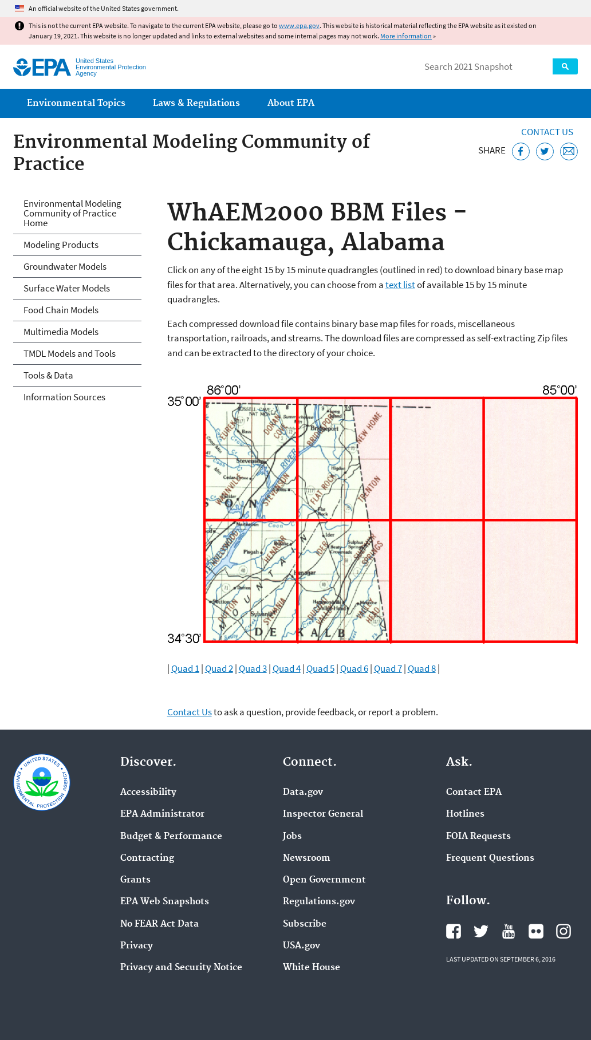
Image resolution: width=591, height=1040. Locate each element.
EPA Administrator (162, 814)
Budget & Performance (171, 837)
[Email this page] (569, 151)
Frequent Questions (490, 858)
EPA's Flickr (536, 931)
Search (565, 66)
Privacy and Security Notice (181, 968)
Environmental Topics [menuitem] (76, 103)
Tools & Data (48, 375)
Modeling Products (60, 244)
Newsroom (306, 858)
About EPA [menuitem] (290, 103)
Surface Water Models (66, 288)
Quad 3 (253, 668)
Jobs (292, 837)
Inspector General (323, 814)
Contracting (147, 858)
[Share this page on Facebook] (521, 151)
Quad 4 (287, 668)
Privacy (136, 946)
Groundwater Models (65, 266)
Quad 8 (422, 668)
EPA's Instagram (563, 931)
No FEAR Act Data (159, 924)
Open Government (324, 880)
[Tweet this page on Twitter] (545, 151)
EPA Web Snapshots (164, 902)
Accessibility (148, 792)
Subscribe (304, 924)
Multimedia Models (60, 331)
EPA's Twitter (481, 931)
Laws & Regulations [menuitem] (196, 103)
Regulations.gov (319, 902)
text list (400, 284)
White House (311, 968)
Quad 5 (320, 668)
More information (406, 35)
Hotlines (465, 814)
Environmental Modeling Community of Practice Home (72, 213)
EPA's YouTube (508, 931)
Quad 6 (354, 668)
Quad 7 (388, 668)
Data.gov (303, 792)
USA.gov (301, 946)
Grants (135, 880)
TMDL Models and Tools (69, 353)
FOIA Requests (478, 837)
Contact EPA (474, 792)
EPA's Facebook (453, 931)
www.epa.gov (299, 25)
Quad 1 (185, 668)
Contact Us (547, 131)
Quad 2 (219, 668)
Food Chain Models (60, 310)
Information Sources (64, 397)
